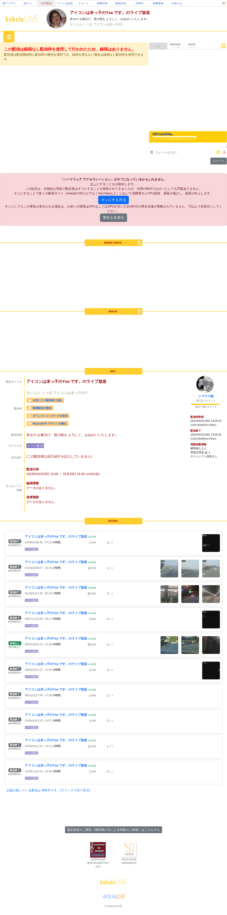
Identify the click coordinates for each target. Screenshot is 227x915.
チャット (83, 3)
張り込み (76, 24)
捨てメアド (9, 3)
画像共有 (102, 3)
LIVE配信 (46, 3)
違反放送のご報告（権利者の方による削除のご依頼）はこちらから (113, 829)
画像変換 (158, 3)
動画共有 (120, 3)
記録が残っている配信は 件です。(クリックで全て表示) (48, 790)
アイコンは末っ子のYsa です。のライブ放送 (56, 536)
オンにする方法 (113, 200)
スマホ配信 (35, 446)
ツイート (218, 161)
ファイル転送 (65, 3)
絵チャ (28, 3)
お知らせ (176, 3)
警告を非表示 (113, 217)
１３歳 (88, 24)
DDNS (139, 3)
